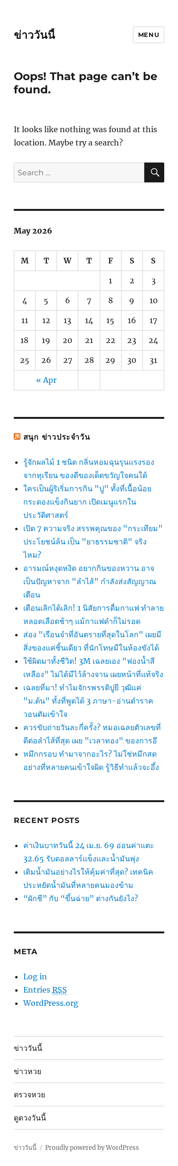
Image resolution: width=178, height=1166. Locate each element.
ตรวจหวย (29, 1094)
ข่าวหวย (27, 1071)
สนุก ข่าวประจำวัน (56, 437)
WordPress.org (50, 1003)
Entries (45, 990)
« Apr (46, 380)
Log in (35, 976)
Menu (148, 34)
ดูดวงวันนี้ (30, 1117)
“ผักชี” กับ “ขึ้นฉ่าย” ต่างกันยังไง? (80, 898)
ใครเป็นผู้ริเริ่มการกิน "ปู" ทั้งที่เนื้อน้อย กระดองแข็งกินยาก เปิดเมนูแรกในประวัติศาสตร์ (87, 502)
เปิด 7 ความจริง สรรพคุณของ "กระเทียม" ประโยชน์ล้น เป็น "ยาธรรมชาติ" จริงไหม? (93, 542)
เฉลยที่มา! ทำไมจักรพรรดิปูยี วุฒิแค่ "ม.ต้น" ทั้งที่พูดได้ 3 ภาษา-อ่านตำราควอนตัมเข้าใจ (88, 701)
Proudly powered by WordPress (92, 1148)
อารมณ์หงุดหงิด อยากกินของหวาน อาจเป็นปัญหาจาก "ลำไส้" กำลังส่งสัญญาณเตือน (89, 581)
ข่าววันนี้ (34, 35)
